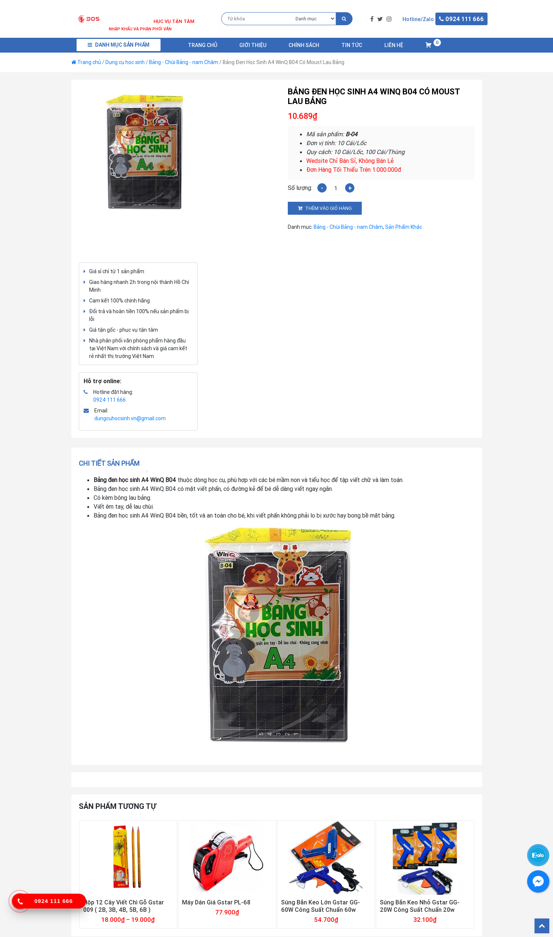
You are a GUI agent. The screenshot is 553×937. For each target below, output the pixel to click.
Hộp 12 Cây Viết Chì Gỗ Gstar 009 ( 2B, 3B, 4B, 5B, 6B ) (123, 905)
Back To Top (542, 925)
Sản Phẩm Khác (403, 227)
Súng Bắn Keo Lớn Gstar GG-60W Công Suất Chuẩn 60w (320, 905)
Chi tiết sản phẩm (109, 463)
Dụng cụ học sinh (125, 62)
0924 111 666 (109, 399)
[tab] (111, 463)
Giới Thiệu (252, 45)
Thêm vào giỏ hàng (328, 208)
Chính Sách (304, 45)
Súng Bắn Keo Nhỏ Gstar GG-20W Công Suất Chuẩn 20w (419, 905)
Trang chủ (202, 45)
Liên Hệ (393, 45)
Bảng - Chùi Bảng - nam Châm (183, 62)
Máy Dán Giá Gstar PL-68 (216, 902)
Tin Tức (351, 45)
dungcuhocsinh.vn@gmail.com (130, 418)
